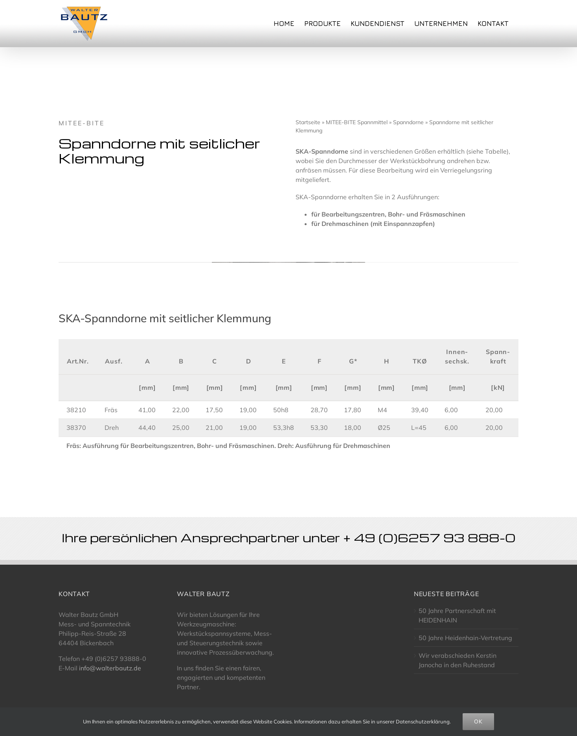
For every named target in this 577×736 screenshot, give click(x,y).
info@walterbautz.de (110, 668)
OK (478, 721)
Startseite (308, 122)
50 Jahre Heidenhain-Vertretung (465, 638)
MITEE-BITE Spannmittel (357, 122)
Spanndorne (408, 122)
